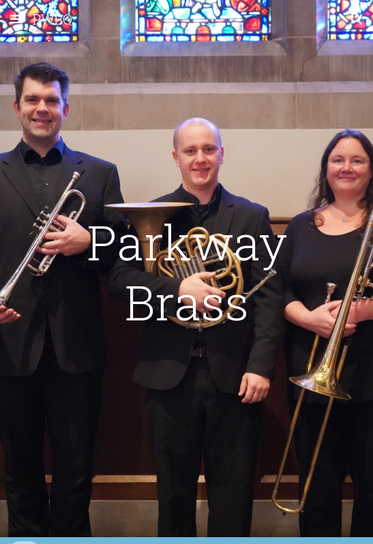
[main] (186, 272)
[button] (16, 18)
